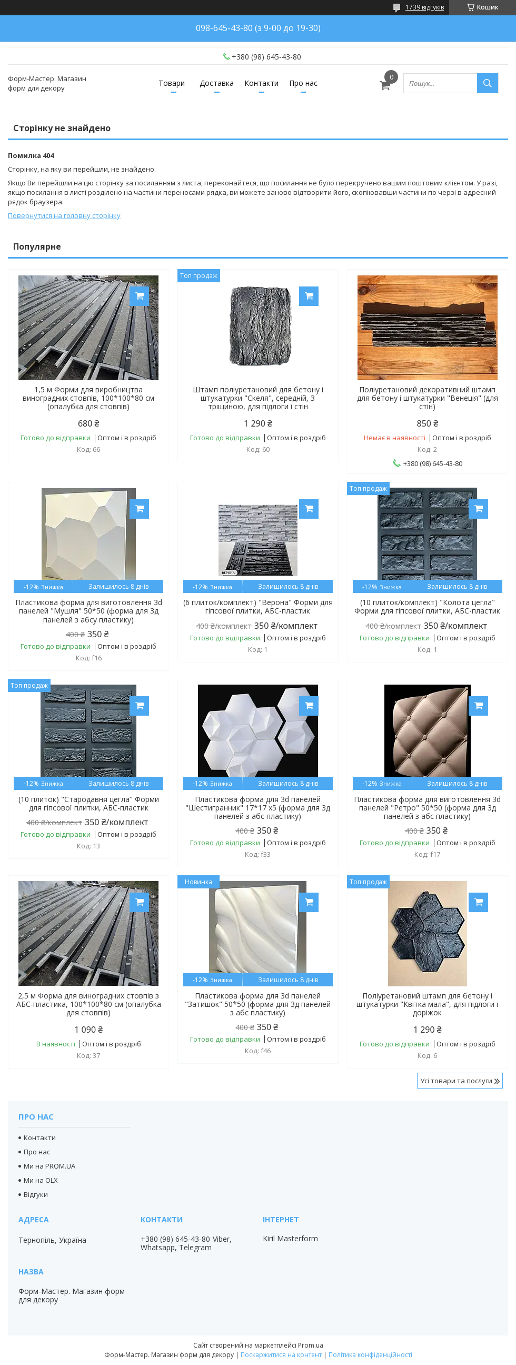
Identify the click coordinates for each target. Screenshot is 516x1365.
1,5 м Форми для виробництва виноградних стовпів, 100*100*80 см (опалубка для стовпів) (88, 398)
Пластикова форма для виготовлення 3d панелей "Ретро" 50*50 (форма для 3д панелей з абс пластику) (427, 807)
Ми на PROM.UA (49, 1166)
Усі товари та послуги (456, 1080)
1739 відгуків (424, 7)
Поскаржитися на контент (281, 1354)
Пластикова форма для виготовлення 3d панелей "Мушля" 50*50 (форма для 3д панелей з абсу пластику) (88, 611)
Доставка (217, 83)
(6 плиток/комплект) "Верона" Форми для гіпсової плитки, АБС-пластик (258, 606)
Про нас (303, 83)
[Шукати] (487, 83)
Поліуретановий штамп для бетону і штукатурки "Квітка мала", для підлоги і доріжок (427, 1004)
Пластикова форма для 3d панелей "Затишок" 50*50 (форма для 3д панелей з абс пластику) (258, 1004)
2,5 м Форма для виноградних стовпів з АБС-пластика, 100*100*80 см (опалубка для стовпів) (88, 1004)
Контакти (261, 83)
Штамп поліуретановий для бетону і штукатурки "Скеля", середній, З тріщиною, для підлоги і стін (258, 398)
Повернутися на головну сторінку (64, 215)
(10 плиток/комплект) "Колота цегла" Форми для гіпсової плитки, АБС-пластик (427, 606)
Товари (171, 83)
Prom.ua (310, 1345)
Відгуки (36, 1194)
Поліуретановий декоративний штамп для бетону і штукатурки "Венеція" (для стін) (427, 398)
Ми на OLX (41, 1180)
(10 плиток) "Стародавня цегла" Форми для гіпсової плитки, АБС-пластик (88, 803)
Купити (139, 296)
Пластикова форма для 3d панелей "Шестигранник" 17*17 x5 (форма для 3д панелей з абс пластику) (257, 807)
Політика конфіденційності (370, 1354)
